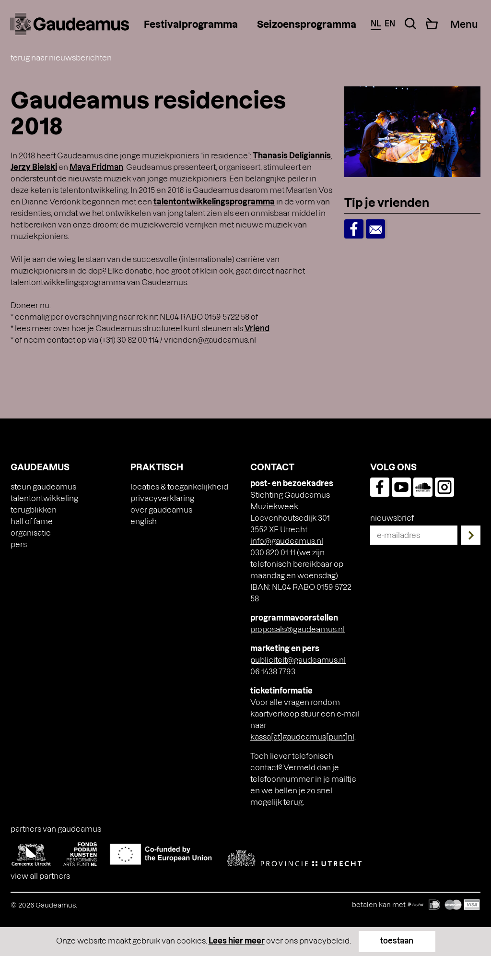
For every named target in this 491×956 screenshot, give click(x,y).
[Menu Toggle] (463, 24)
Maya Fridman (96, 166)
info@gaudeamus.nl (286, 540)
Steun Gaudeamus (43, 486)
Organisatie (31, 532)
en (390, 23)
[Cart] (432, 23)
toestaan (396, 940)
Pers (19, 544)
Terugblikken (34, 509)
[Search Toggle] (410, 23)
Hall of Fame (32, 521)
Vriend (257, 328)
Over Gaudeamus (161, 509)
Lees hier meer (237, 940)
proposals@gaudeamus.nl (297, 628)
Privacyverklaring (162, 497)
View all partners (40, 875)
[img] (70, 24)
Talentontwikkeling (44, 497)
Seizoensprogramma (306, 24)
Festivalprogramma (191, 24)
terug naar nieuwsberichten (61, 57)
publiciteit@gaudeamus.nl (298, 659)
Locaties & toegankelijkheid (179, 486)
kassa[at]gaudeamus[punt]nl (302, 736)
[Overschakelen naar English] (143, 521)
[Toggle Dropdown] (470, 204)
